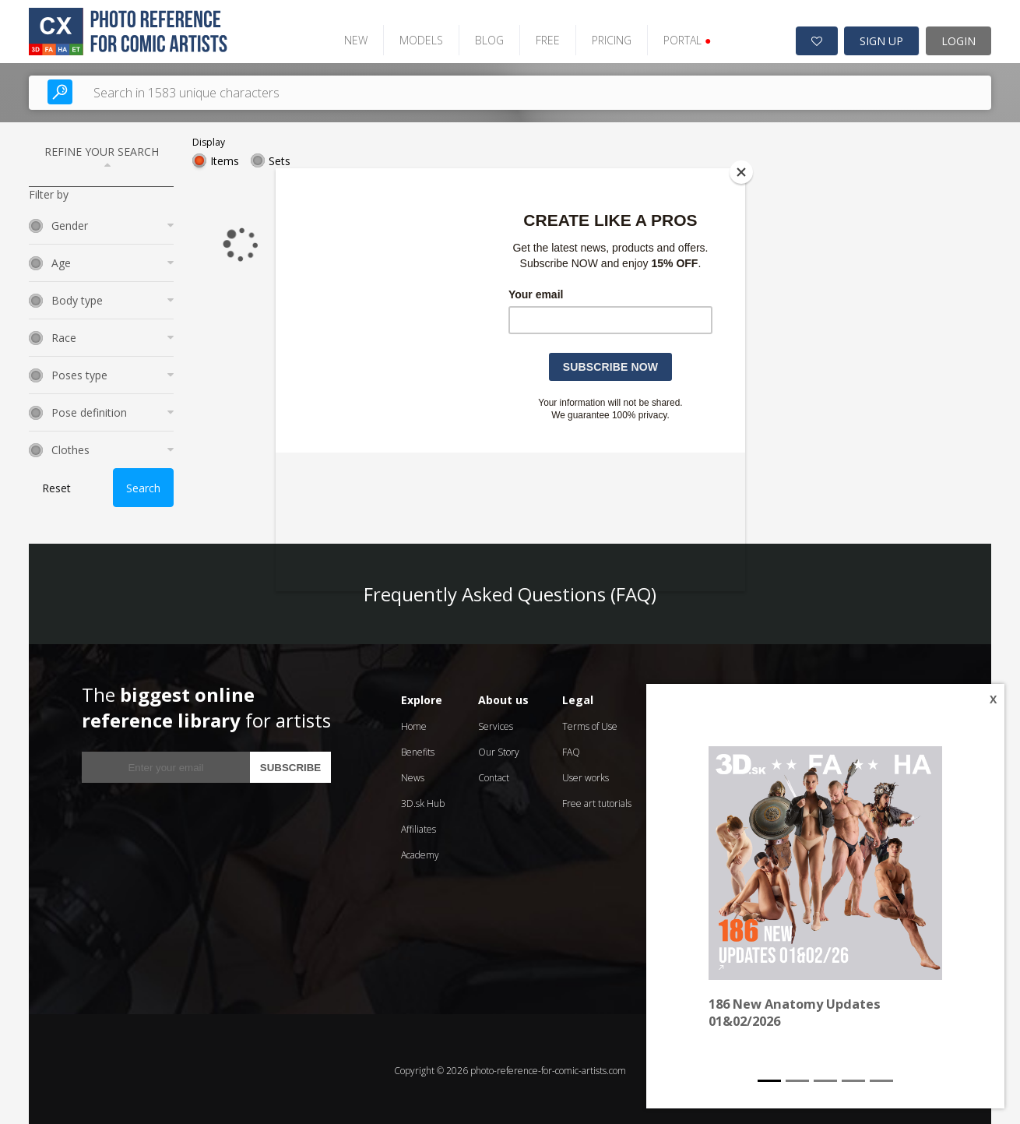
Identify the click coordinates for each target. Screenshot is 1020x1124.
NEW (346, 37)
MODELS (412, 37)
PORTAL (678, 37)
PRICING (602, 37)
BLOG (480, 37)
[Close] (741, 172)
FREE (538, 37)
